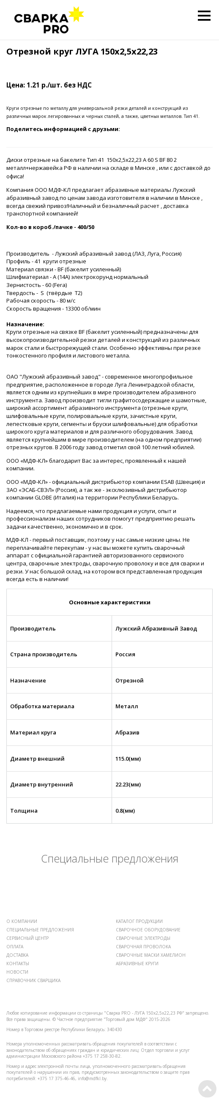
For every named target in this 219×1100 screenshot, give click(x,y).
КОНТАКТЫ (17, 963)
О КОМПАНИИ (21, 921)
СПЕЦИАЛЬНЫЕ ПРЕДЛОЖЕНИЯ (40, 930)
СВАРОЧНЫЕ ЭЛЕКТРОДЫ (143, 938)
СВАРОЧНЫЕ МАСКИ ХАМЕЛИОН (151, 955)
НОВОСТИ (17, 972)
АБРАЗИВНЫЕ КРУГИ (137, 963)
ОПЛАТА (14, 947)
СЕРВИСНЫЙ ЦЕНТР (27, 938)
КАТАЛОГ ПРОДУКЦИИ (139, 921)
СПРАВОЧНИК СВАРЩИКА (33, 980)
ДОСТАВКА (17, 955)
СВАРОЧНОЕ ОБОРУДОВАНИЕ (148, 930)
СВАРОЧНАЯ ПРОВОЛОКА (143, 947)
